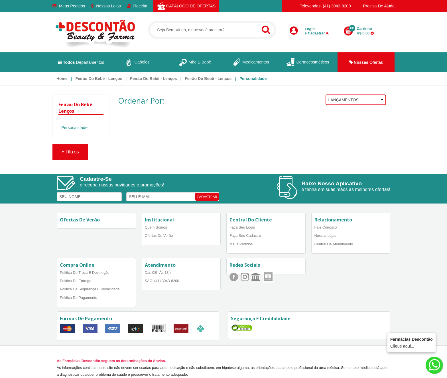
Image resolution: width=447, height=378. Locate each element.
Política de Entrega (75, 281)
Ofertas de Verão (159, 235)
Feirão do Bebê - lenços (99, 78)
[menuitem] (62, 79)
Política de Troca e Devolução (84, 272)
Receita (137, 6)
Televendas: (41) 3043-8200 (322, 6)
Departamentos (81, 62)
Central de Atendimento (333, 244)
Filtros (70, 152)
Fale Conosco (325, 227)
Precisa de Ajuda (376, 6)
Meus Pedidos (68, 6)
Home (62, 78)
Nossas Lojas (106, 6)
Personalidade (253, 78)
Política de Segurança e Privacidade (90, 289)
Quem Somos (156, 227)
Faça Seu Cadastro (245, 235)
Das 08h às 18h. (158, 272)
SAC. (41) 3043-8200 (162, 281)
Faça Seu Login (242, 227)
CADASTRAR (207, 196)
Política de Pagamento (78, 297)
